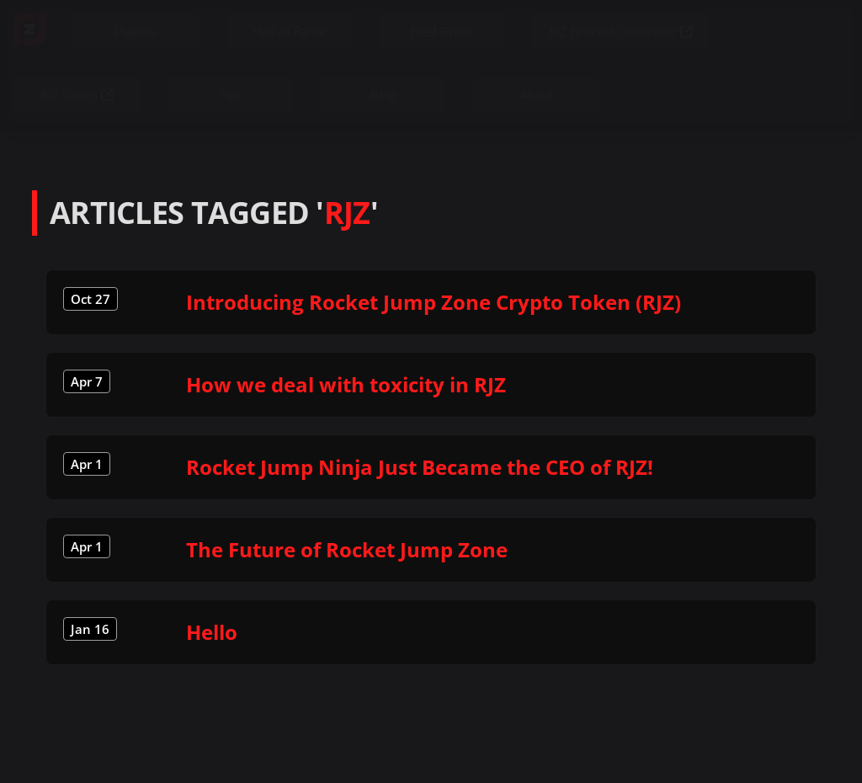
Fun (230, 94)
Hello (211, 632)
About (536, 94)
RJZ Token (77, 94)
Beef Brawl (442, 31)
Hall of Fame (289, 31)
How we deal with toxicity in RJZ (346, 384)
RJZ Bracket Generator (621, 31)
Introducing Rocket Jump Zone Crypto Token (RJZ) (433, 302)
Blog (383, 94)
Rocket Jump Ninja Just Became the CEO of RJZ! (419, 467)
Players (135, 31)
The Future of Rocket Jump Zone (347, 549)
